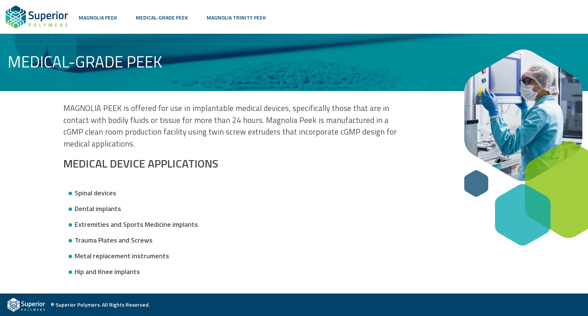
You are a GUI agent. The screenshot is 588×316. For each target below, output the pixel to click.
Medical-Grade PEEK (162, 17)
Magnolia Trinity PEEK (236, 17)
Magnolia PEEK (98, 17)
